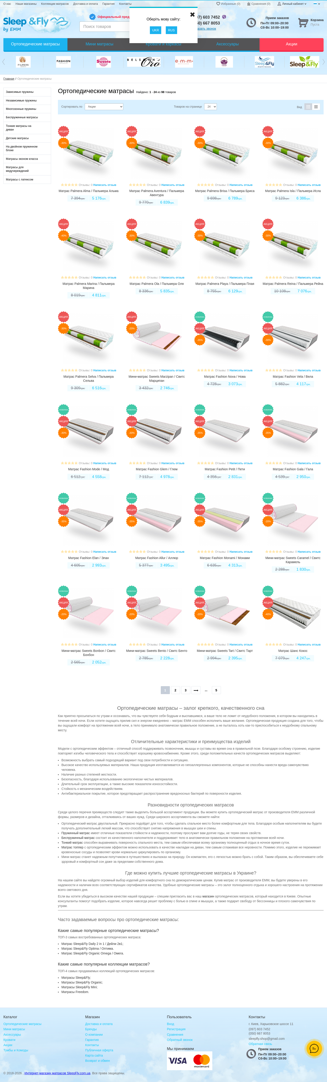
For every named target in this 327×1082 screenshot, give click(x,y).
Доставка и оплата (85, 3)
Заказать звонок (204, 28)
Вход (170, 1024)
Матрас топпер (72, 847)
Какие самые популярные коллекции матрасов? (104, 964)
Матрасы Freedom (74, 992)
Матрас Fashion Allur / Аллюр (156, 558)
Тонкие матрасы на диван (18, 127)
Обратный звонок (180, 1040)
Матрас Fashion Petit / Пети (225, 469)
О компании (94, 1034)
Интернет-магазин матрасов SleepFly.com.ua (57, 1073)
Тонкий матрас (72, 842)
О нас (7, 3)
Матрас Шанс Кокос (292, 651)
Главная (8, 78)
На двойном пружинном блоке (21, 148)
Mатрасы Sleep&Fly (75, 977)
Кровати (9, 1040)
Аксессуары (12, 1034)
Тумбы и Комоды (15, 1050)
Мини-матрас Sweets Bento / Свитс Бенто (156, 651)
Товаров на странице (188, 106)
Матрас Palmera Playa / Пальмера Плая (225, 284)
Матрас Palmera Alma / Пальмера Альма (88, 191)
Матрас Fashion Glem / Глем (156, 469)
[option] (23, 62)
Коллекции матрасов (55, 3)
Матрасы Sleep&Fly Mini (79, 987)
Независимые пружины (21, 100)
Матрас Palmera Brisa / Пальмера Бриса (225, 191)
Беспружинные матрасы (22, 117)
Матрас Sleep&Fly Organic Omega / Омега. (92, 953)
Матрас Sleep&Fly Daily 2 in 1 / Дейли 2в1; (92, 944)
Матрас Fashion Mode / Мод (88, 469)
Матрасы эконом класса (22, 158)
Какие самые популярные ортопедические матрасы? (108, 930)
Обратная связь (260, 1044)
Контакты (125, 3)
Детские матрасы (17, 138)
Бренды (91, 1029)
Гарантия (108, 3)
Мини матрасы (14, 1029)
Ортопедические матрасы (22, 1024)
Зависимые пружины (19, 92)
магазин (208, 896)
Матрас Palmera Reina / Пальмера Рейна (293, 284)
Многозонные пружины (21, 109)
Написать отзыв (104, 185)
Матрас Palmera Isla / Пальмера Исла (293, 191)
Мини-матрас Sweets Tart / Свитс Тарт (225, 651)
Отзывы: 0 (85, 185)
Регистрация (176, 1029)
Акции (7, 1045)
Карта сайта (94, 1055)
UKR (155, 30)
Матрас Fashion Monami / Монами (225, 558)
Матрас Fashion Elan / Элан (88, 558)
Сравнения (175, 1034)
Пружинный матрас (75, 833)
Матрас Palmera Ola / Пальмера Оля (157, 284)
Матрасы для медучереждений (17, 169)
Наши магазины (26, 3)
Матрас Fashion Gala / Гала (293, 469)
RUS (171, 30)
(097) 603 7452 (206, 17)
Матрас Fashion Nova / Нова (224, 376)
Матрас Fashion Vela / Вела (293, 376)
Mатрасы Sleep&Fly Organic (81, 982)
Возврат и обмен (97, 1060)
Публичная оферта (99, 1050)
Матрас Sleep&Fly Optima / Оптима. (87, 948)
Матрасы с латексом (19, 179)
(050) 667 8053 (206, 23)
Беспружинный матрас (78, 838)
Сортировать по (71, 106)
